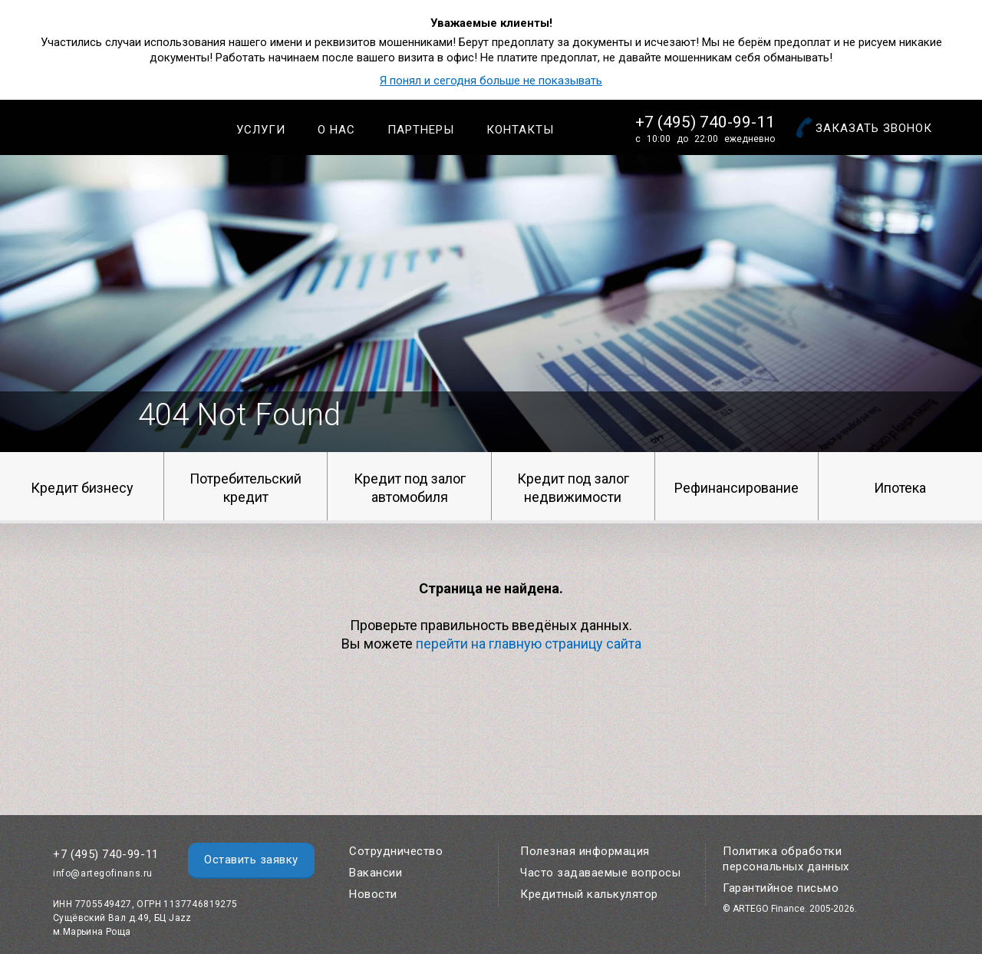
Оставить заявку (251, 860)
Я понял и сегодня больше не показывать (491, 80)
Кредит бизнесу (82, 488)
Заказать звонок (874, 128)
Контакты (520, 130)
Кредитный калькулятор (589, 894)
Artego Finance (112, 127)
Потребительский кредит (245, 487)
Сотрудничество (396, 851)
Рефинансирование (736, 488)
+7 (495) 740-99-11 (705, 122)
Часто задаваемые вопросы (600, 873)
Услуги (260, 130)
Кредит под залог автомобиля (410, 487)
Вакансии (375, 873)
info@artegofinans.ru (103, 873)
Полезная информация (585, 851)
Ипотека (900, 488)
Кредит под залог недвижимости (573, 487)
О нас (336, 130)
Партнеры (420, 130)
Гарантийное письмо (781, 888)
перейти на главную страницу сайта (528, 643)
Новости (373, 894)
